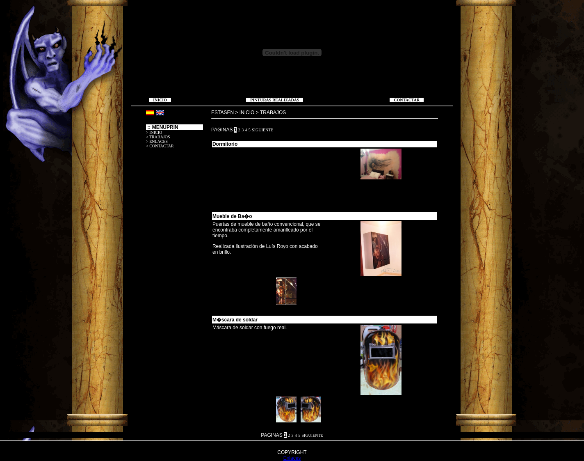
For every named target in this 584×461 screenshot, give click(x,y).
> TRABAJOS (158, 137)
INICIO (160, 100)
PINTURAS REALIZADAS (274, 100)
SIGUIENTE (262, 130)
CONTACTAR (407, 100)
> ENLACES (157, 141)
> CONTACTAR (160, 146)
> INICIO (154, 132)
